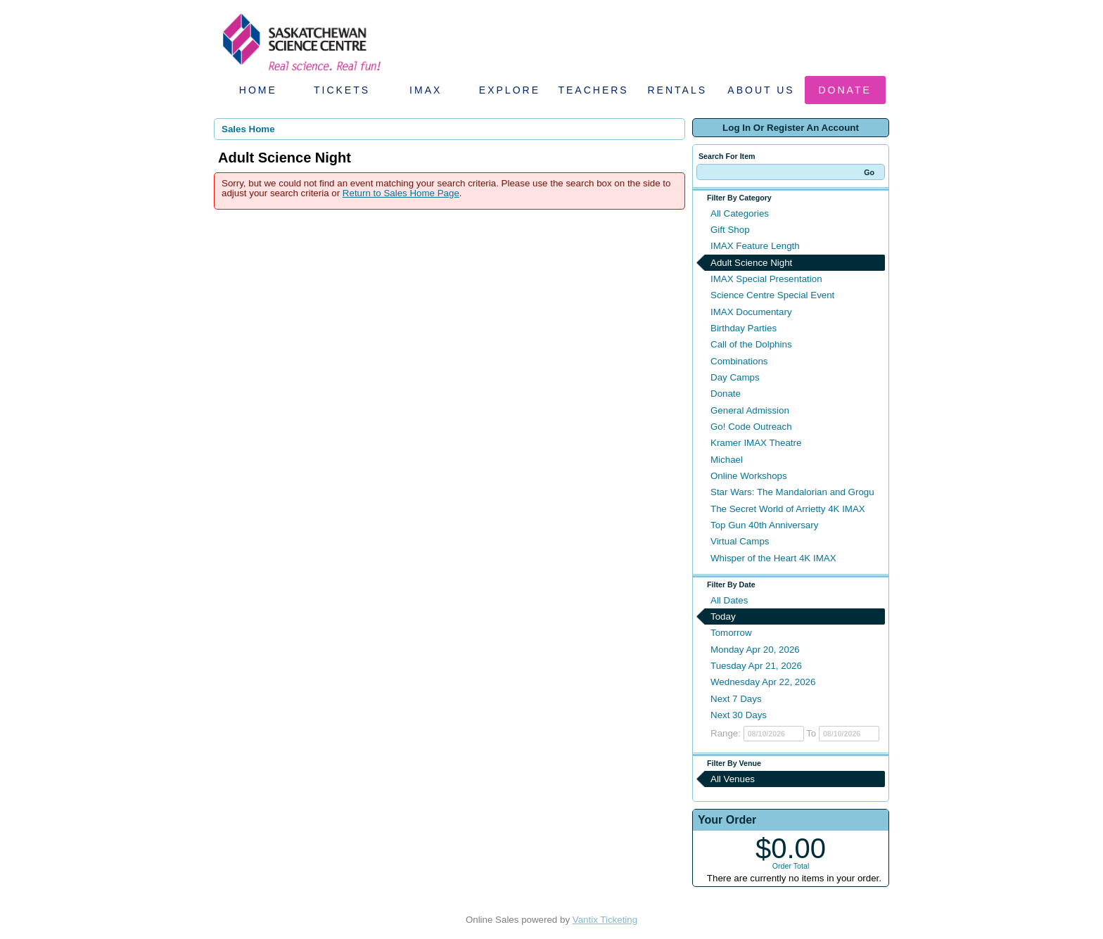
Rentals (678, 90)
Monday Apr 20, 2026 (755, 649)
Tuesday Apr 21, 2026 (756, 665)
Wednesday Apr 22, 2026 (762, 682)
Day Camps (735, 377)
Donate (845, 90)
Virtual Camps (739, 541)
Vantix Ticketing (605, 919)
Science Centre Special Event (772, 295)
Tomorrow (731, 632)
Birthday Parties (743, 328)
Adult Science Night (751, 262)
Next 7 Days (736, 699)
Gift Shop (730, 229)
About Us (760, 90)
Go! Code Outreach (751, 426)
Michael (726, 459)
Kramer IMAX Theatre (755, 442)
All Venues (732, 779)
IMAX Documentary (751, 312)
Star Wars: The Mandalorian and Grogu (792, 492)
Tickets (342, 90)
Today (723, 616)
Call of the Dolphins (751, 344)
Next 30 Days (738, 715)
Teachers (593, 90)
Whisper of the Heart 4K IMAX (773, 558)
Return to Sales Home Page (401, 193)
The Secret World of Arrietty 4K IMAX (787, 509)
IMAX (425, 90)
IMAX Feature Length (755, 246)
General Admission (749, 410)
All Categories (739, 213)
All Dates (729, 600)
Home (258, 90)
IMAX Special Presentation (766, 279)
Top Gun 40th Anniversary (764, 525)
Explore (509, 90)
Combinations (739, 361)
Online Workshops (748, 476)
